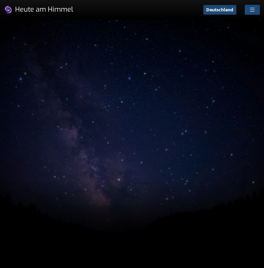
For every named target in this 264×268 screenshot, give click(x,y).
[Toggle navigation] (252, 10)
